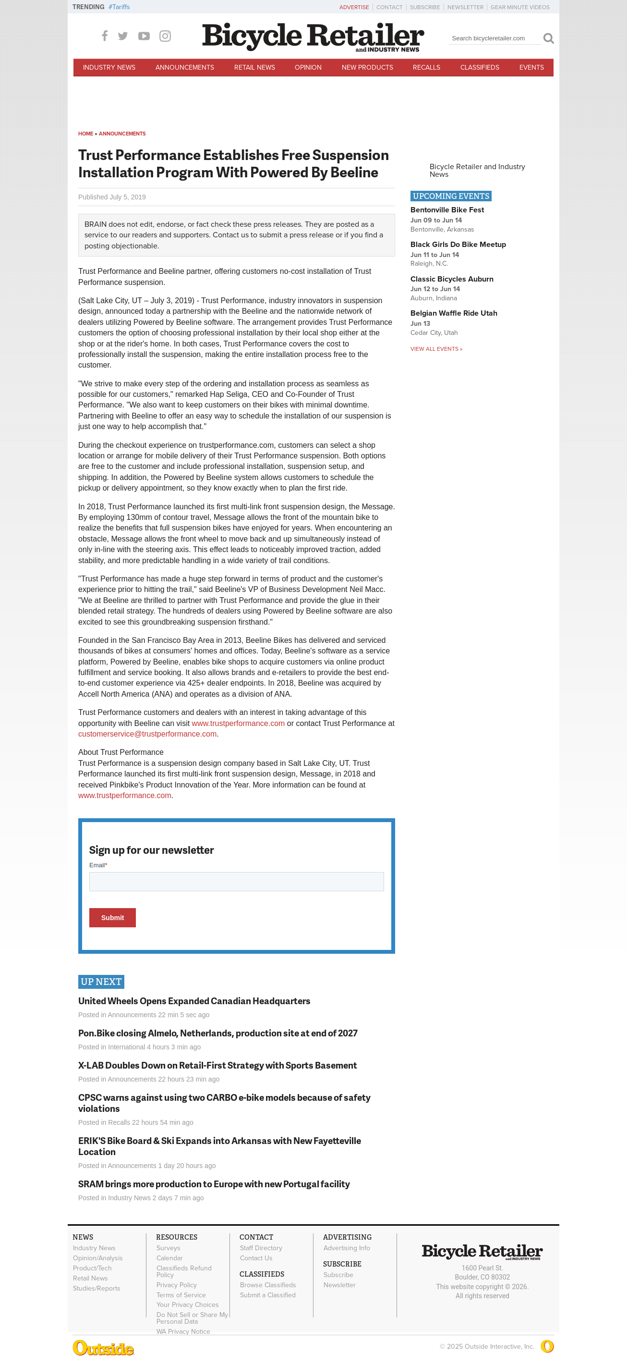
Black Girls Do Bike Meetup (458, 244)
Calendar (170, 1258)
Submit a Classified (268, 1295)
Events (531, 67)
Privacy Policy (177, 1285)
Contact (389, 7)
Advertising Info (347, 1248)
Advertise (354, 7)
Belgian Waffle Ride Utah (453, 313)
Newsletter (465, 7)
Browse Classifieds (268, 1285)
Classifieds (479, 67)
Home (85, 134)
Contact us (231, 235)
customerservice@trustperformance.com (147, 734)
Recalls (426, 67)
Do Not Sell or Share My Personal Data (192, 1318)
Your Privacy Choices (188, 1305)
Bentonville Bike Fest (447, 210)
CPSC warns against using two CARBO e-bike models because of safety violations (224, 1103)
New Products (367, 67)
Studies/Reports (97, 1288)
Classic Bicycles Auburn (452, 279)
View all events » (436, 348)
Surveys (169, 1248)
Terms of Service (181, 1295)
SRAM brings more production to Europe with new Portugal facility (214, 1183)
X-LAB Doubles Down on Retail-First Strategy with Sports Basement (217, 1064)
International (126, 1047)
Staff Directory (261, 1248)
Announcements (185, 67)
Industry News (109, 67)
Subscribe (425, 7)
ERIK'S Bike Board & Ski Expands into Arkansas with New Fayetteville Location (219, 1146)
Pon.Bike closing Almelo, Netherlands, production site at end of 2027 (218, 1032)
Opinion (308, 67)
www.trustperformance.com (238, 723)
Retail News (254, 67)
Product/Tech (92, 1268)
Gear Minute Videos (520, 7)
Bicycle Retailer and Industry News (477, 170)
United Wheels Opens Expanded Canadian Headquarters (194, 1000)
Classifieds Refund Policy (184, 1272)
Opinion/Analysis (98, 1258)
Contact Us (256, 1258)
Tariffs (121, 7)
